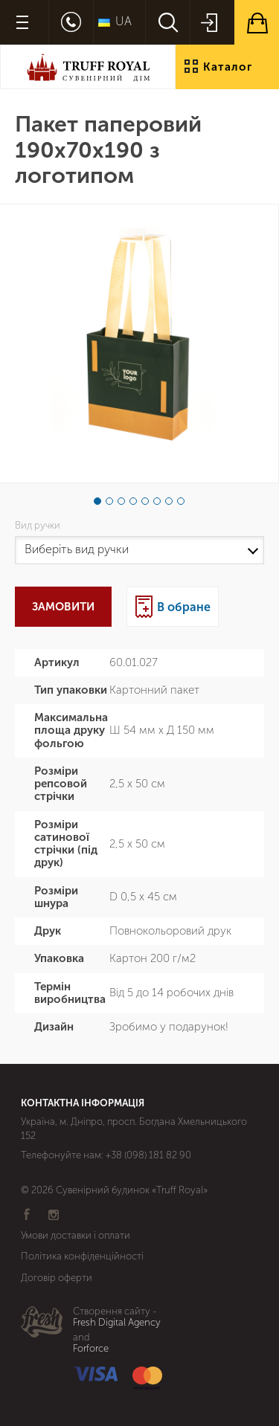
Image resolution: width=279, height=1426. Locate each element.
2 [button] (109, 501)
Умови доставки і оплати (75, 1235)
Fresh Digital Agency (117, 1322)
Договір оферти (56, 1277)
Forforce (91, 1348)
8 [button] (181, 501)
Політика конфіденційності (82, 1256)
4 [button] (133, 501)
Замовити (63, 606)
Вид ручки (40, 525)
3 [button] (121, 501)
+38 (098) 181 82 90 (148, 1155)
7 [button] (169, 501)
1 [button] (97, 501)
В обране (184, 607)
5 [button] (145, 501)
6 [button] (157, 501)
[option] (139, 343)
